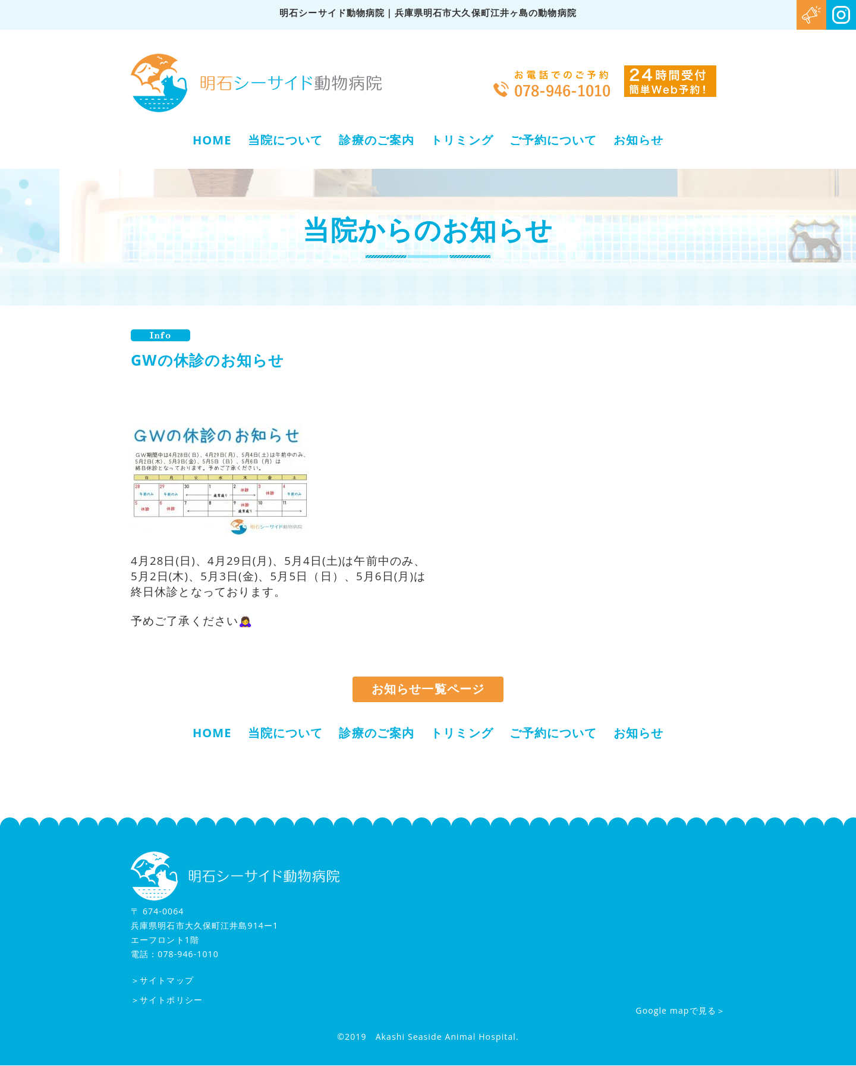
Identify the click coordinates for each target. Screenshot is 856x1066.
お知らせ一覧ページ (428, 689)
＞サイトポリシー (167, 1000)
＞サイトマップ (162, 980)
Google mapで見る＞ (680, 1011)
